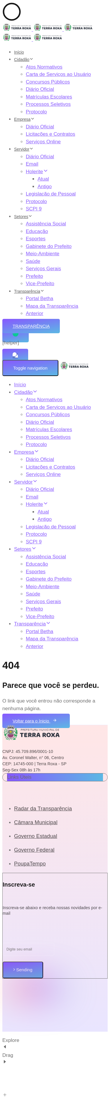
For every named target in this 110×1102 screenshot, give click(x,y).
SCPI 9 (34, 209)
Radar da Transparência (43, 809)
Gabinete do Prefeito (49, 246)
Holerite (37, 171)
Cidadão (23, 59)
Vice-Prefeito (40, 283)
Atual (43, 179)
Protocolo (36, 112)
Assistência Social (46, 224)
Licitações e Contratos (50, 134)
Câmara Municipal (35, 822)
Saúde (33, 261)
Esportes (35, 239)
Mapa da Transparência (52, 306)
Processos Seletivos (48, 104)
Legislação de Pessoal (51, 194)
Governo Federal (34, 850)
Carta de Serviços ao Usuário (58, 74)
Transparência (29, 291)
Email (32, 164)
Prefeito (34, 276)
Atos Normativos (44, 67)
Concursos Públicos (48, 82)
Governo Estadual (35, 836)
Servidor (23, 149)
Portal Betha (39, 298)
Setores (23, 216)
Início (19, 52)
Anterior (34, 313)
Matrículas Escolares (49, 97)
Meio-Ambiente (42, 253)
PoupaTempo (30, 864)
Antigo (45, 186)
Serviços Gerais (43, 268)
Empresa (24, 119)
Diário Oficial (40, 89)
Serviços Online (43, 141)
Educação (37, 231)
